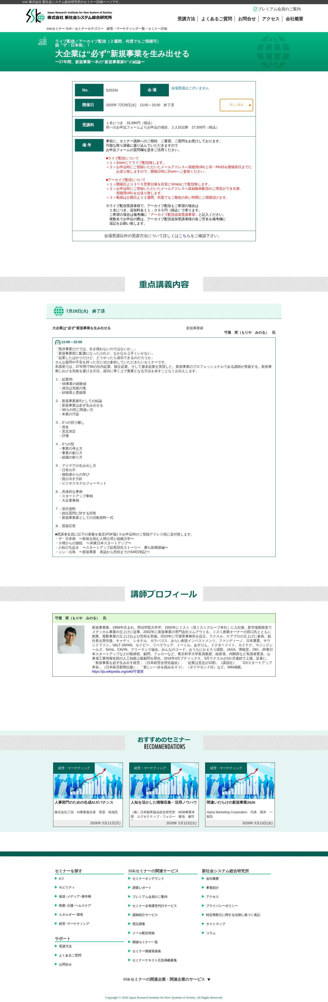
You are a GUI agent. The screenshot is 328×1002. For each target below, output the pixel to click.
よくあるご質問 (216, 18)
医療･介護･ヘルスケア (75, 905)
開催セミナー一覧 (145, 942)
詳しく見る (236, 104)
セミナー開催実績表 (146, 951)
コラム (211, 933)
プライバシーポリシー (222, 906)
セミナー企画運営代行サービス (154, 906)
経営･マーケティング (74, 924)
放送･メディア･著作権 (75, 896)
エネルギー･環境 (71, 914)
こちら (184, 236)
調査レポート (142, 887)
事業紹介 (212, 887)
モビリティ (67, 887)
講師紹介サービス (145, 915)
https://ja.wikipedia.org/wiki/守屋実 (118, 671)
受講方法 (186, 18)
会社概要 (294, 18)
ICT (61, 878)
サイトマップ (215, 924)
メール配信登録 (143, 933)
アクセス (271, 18)
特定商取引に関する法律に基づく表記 (233, 915)
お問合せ (247, 18)
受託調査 (138, 924)
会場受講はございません (190, 88)
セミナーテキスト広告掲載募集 (154, 960)
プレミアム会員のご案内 (279, 9)
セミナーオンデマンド (148, 878)
